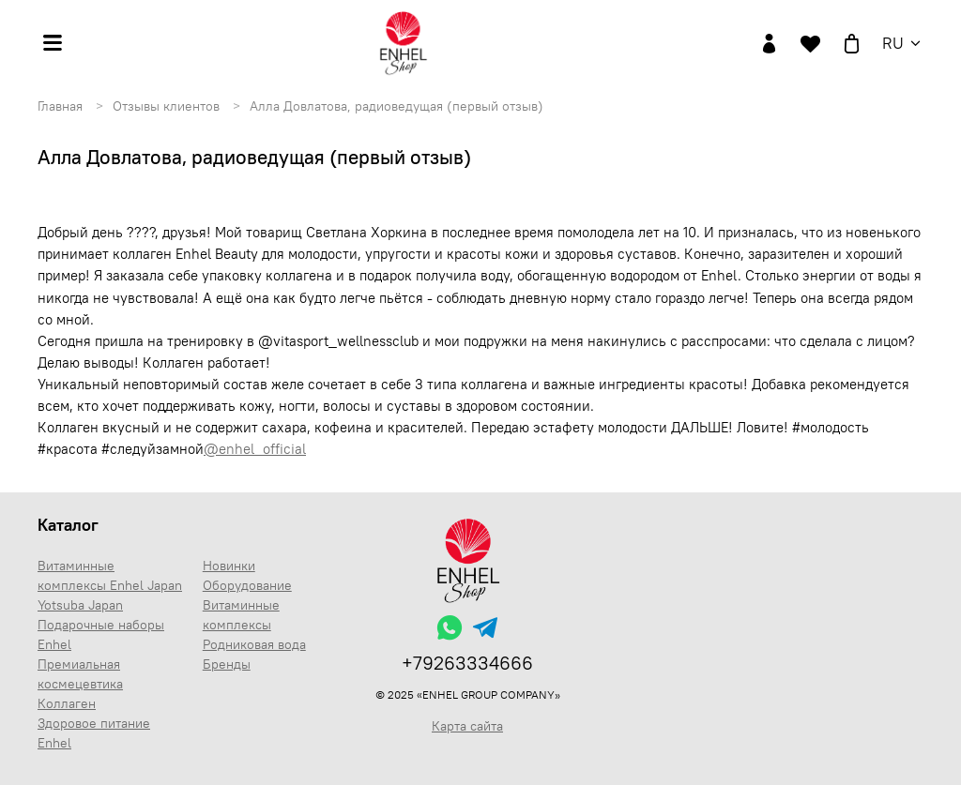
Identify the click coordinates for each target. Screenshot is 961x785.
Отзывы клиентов (166, 106)
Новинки (229, 565)
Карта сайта (467, 725)
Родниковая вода (254, 644)
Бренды (227, 664)
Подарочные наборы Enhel (101, 634)
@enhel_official (255, 449)
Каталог (68, 525)
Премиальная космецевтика (80, 674)
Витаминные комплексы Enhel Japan (110, 575)
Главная (60, 106)
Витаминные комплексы (241, 614)
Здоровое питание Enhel (94, 733)
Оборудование (247, 585)
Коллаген (67, 703)
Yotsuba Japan (80, 604)
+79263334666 (467, 662)
